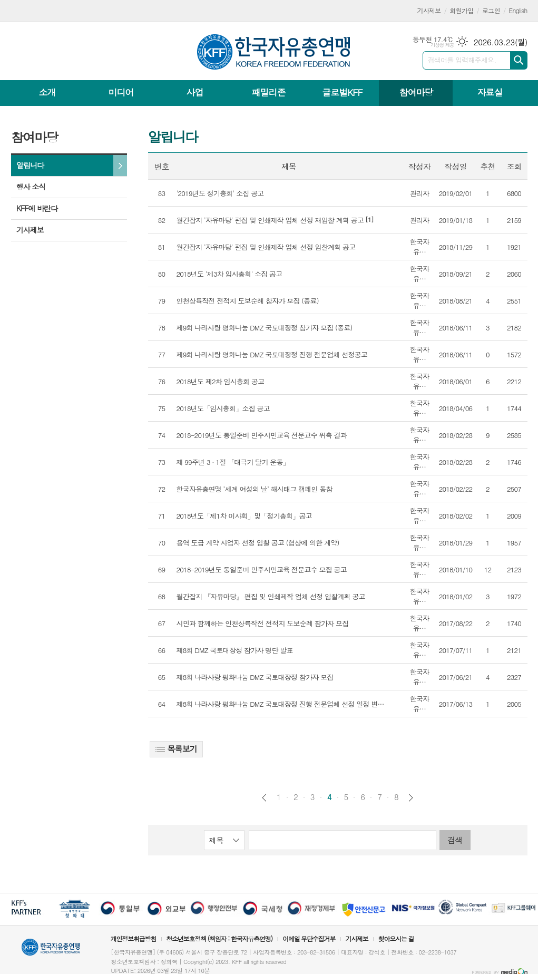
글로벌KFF (342, 92)
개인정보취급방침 (133, 938)
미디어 (121, 92)
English (518, 10)
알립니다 (30, 165)
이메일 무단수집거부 (308, 938)
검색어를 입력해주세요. (462, 59)
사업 (194, 92)
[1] (275, 220)
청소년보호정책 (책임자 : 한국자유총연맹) (219, 938)
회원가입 (461, 10)
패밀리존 (268, 92)
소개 (47, 92)
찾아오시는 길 (396, 938)
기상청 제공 (442, 45)
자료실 (489, 92)
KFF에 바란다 (36, 208)
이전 (264, 798)
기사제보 (429, 10)
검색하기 (518, 60)
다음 (411, 798)
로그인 (491, 10)
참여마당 (416, 92)
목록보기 (176, 748)
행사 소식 (30, 186)
